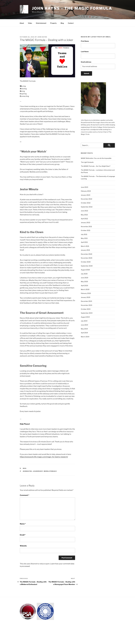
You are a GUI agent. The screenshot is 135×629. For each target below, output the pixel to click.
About (22, 23)
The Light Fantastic (87, 162)
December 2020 (86, 254)
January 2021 (85, 250)
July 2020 (84, 274)
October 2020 (86, 262)
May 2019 (84, 329)
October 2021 (85, 230)
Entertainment (41, 23)
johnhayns (27, 471)
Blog (62, 23)
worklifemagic (50, 471)
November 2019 (86, 305)
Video (30, 23)
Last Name (85, 51)
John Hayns (42, 37)
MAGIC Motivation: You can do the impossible (96, 158)
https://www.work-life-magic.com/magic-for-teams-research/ (44, 457)
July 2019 (84, 321)
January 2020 (85, 297)
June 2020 (84, 278)
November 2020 (86, 258)
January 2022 (85, 222)
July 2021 (84, 234)
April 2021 (84, 242)
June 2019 (84, 325)
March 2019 (85, 337)
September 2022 (86, 207)
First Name (85, 41)
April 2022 (84, 218)
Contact (71, 23)
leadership (38, 471)
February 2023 (86, 191)
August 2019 (85, 317)
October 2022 (85, 203)
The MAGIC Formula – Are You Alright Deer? (95, 166)
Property (53, 23)
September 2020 (87, 266)
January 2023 (85, 195)
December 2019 (86, 301)
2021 (25, 468)
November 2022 (86, 199)
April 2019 (84, 333)
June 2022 (84, 211)
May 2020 (84, 281)
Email (23, 535)
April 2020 (84, 285)
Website (23, 546)
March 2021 (85, 246)
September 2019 (86, 313)
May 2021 (84, 238)
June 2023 (84, 187)
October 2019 (85, 309)
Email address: (86, 62)
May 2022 (84, 215)
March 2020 (85, 289)
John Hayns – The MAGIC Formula (72, 8)
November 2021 (86, 226)
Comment (24, 495)
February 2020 (86, 293)
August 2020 (85, 270)
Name (23, 524)
